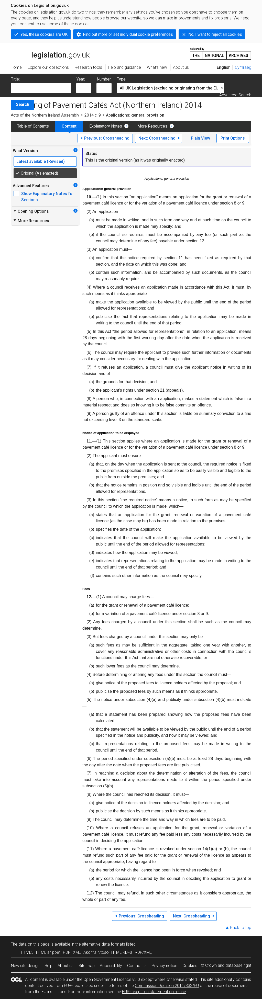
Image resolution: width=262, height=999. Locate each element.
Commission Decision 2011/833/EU (167, 985)
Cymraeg (243, 67)
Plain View (200, 138)
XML (77, 952)
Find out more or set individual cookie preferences (128, 34)
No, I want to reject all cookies (215, 34)
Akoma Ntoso (96, 952)
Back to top (240, 927)
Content (69, 126)
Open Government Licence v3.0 (111, 979)
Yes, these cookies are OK (44, 34)
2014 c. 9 (92, 115)
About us (65, 965)
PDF (66, 952)
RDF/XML (143, 952)
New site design (25, 965)
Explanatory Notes (105, 126)
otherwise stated (182, 979)
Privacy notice (164, 965)
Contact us (137, 965)
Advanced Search (235, 95)
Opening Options (31, 211)
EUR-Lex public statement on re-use (154, 991)
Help (48, 965)
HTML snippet (48, 952)
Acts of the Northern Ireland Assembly (45, 115)
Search (22, 104)
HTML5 (27, 952)
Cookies (189, 965)
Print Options (233, 138)
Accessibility (111, 965)
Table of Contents (33, 126)
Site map (87, 965)
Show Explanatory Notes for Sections (47, 196)
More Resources (152, 126)
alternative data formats (103, 944)
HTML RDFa (121, 952)
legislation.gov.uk (50, 53)
